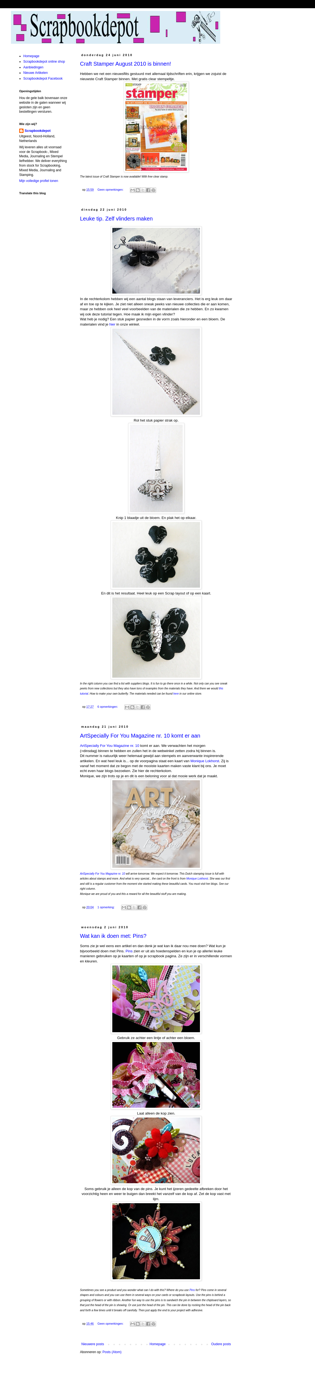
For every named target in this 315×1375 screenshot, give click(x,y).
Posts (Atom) (111, 1352)
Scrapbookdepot (38, 131)
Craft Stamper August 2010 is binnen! (125, 64)
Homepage (158, 1344)
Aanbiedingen (33, 67)
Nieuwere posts (92, 1344)
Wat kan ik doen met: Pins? (113, 936)
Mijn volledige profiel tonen (38, 181)
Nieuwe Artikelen (35, 73)
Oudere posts (221, 1344)
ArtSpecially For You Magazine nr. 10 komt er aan (140, 736)
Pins (129, 951)
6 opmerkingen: (108, 706)
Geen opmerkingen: (111, 189)
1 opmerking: (106, 907)
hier (112, 324)
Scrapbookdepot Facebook (42, 78)
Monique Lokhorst (204, 761)
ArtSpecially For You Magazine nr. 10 (109, 746)
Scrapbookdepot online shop (44, 61)
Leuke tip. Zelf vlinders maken (116, 219)
